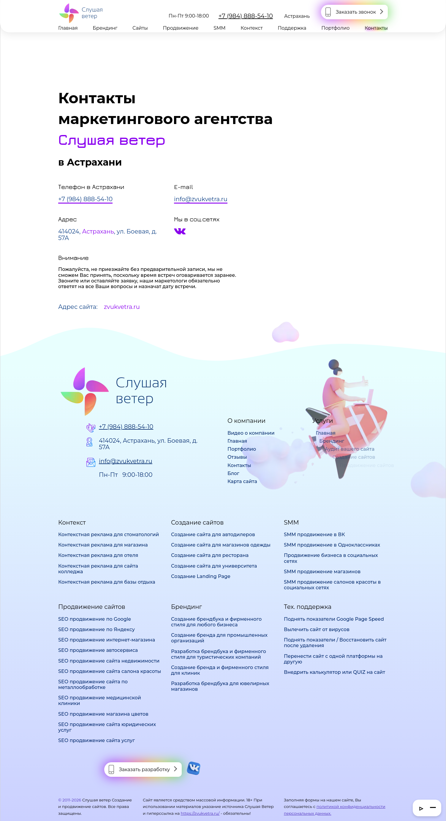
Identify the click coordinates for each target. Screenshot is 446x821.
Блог (233, 473)
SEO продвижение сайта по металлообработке (93, 684)
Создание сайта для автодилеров (213, 534)
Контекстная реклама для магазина (103, 545)
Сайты (140, 28)
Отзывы (237, 457)
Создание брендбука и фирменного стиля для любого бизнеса (216, 622)
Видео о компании (251, 433)
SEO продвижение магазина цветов (103, 714)
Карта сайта (242, 481)
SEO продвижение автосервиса (98, 650)
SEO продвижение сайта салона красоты (109, 671)
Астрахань (297, 16)
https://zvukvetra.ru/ (200, 813)
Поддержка (292, 28)
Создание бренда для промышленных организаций (219, 638)
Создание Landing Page (200, 576)
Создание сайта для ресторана (210, 555)
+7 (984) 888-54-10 (246, 16)
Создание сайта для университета (214, 566)
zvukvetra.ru (122, 306)
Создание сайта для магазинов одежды (221, 545)
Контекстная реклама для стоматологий (108, 534)
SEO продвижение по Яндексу (96, 629)
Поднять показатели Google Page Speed (334, 619)
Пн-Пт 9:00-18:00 (125, 474)
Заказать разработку (144, 769)
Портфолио (335, 28)
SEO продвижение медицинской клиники (99, 700)
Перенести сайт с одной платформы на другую (333, 659)
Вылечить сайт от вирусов (316, 629)
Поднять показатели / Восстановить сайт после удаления (335, 642)
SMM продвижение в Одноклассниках (332, 545)
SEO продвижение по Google (94, 619)
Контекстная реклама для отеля (98, 555)
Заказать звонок (356, 12)
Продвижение (181, 28)
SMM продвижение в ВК (314, 534)
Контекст (251, 28)
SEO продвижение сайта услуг (96, 740)
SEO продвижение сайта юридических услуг (107, 727)
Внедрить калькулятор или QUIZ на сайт (334, 672)
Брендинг (105, 28)
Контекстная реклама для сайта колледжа (98, 568)
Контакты (376, 28)
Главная (68, 28)
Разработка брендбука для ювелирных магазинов (220, 686)
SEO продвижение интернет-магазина (106, 640)
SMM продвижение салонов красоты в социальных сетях (332, 584)
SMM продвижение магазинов (322, 571)
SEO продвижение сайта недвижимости (108, 661)
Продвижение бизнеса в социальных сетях (331, 558)
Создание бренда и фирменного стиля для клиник (220, 670)
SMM (219, 28)
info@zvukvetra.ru (125, 461)
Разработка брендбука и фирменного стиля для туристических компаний (218, 654)
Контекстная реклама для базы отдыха (106, 582)
